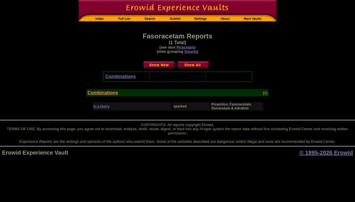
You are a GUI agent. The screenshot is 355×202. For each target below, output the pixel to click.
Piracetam (185, 47)
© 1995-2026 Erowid (326, 153)
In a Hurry (101, 106)
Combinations (121, 76)
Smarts (190, 51)
